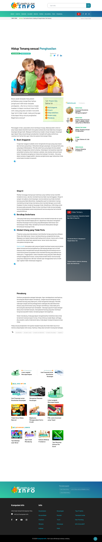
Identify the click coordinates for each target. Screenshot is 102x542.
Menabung (51, 118)
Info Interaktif (80, 524)
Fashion (23, 14)
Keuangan (15, 53)
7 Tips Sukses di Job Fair (82, 140)
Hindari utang (52, 115)
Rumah (41, 14)
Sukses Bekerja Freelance (80, 149)
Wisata (36, 14)
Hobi (58, 528)
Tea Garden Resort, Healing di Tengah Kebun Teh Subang (35, 18)
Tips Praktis (79, 511)
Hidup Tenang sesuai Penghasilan (82, 130)
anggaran (60, 332)
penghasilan (19, 332)
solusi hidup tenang (65, 492)
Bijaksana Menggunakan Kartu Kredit (36, 420)
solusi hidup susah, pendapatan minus (80, 489)
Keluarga (48, 14)
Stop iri (50, 110)
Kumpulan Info (42, 538)
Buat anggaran (52, 107)
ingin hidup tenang (64, 489)
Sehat (12, 14)
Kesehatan (42, 511)
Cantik (18, 14)
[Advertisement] (51, 33)
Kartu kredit (20, 246)
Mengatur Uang (25, 53)
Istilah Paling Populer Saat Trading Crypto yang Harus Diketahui (82, 121)
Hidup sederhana (53, 112)
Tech (53, 14)
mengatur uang (27, 332)
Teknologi (57, 438)
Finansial (59, 14)
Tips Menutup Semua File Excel (56, 444)
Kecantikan (42, 515)
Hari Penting (79, 519)
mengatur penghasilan (38, 332)
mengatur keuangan (51, 332)
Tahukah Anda (80, 515)
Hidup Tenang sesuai (33, 48)
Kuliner (29, 14)
